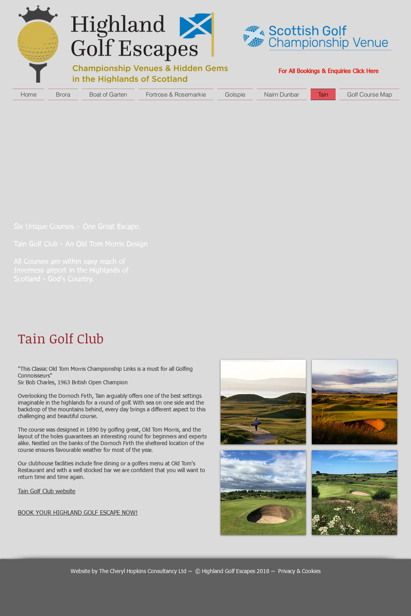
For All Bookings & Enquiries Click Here (328, 71)
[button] (263, 402)
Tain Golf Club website (46, 491)
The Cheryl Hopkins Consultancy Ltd (142, 571)
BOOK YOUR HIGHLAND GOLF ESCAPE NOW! (78, 513)
